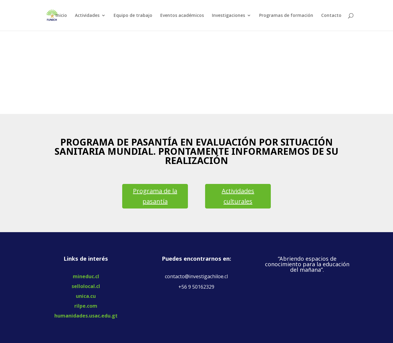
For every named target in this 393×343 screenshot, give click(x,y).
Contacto (331, 15)
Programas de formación (286, 15)
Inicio (61, 15)
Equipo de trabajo (133, 15)
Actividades (87, 15)
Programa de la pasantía (155, 196)
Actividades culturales (238, 196)
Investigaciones (228, 15)
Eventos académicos (182, 15)
